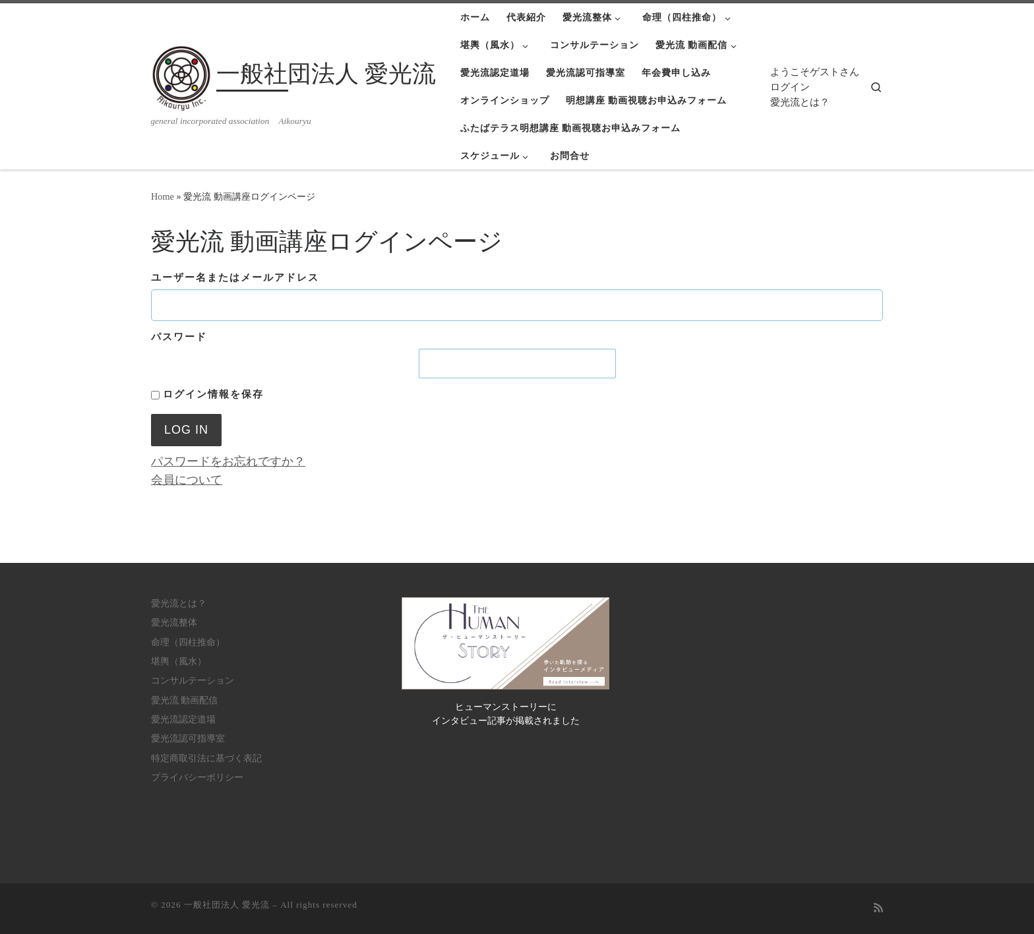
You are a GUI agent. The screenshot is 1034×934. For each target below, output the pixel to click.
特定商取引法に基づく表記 (206, 758)
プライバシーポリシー (197, 777)
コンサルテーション (192, 681)
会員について (186, 479)
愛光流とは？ (800, 102)
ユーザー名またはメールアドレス (235, 277)
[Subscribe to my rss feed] (878, 908)
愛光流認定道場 (183, 719)
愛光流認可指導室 (188, 739)
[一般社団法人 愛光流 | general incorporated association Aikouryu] (181, 76)
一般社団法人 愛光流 (227, 905)
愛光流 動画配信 (184, 700)
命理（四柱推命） (188, 642)
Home (162, 196)
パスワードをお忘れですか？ (228, 461)
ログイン (790, 87)
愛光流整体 (174, 623)
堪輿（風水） (178, 661)
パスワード (179, 336)
